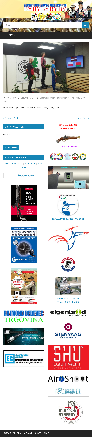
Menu (12, 35)
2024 (6, 163)
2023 (13, 163)
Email (6, 134)
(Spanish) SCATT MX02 (68, 302)
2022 (20, 163)
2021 (27, 163)
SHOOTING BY (28, 98)
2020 (33, 163)
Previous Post (11, 118)
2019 (40, 163)
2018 (24, 167)
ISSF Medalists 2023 (68, 128)
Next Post (82, 118)
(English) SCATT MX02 (68, 298)
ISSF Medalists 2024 (68, 125)
